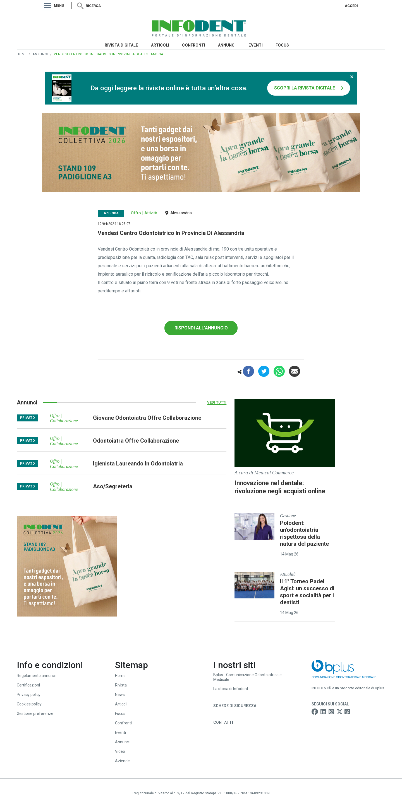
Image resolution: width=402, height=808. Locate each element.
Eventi (255, 45)
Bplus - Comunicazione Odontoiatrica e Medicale (247, 677)
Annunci (227, 45)
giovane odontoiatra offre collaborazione (147, 417)
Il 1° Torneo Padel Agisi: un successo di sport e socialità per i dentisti (307, 592)
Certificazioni (28, 685)
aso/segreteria (112, 486)
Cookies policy (29, 704)
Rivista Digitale (121, 45)
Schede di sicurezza (234, 705)
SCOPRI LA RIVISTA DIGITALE (304, 88)
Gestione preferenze (35, 713)
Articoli (160, 45)
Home (22, 54)
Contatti (223, 722)
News (120, 694)
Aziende (122, 761)
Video (120, 751)
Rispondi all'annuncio (201, 328)
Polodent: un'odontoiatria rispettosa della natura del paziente (304, 533)
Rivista (121, 685)
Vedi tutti (216, 402)
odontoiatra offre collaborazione (136, 440)
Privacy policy (28, 694)
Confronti (193, 45)
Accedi (351, 6)
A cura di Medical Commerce (264, 472)
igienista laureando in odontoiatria (138, 463)
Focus (282, 45)
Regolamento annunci (36, 675)
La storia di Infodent (230, 688)
